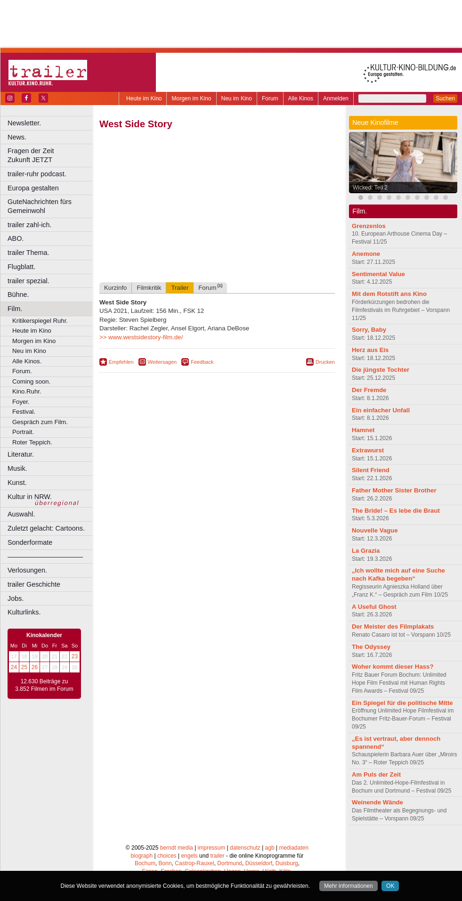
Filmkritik (149, 287)
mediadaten (293, 847)
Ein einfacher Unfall (381, 410)
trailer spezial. (28, 281)
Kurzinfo (115, 287)
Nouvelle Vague (374, 530)
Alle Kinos (300, 98)
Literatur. (21, 454)
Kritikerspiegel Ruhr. (40, 320)
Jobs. (16, 598)
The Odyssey (371, 646)
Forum (270, 98)
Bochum (145, 863)
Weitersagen (162, 362)
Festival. (23, 411)
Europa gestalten (33, 188)
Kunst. (17, 482)
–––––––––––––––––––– (45, 556)
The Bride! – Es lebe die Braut (396, 510)
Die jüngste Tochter (380, 369)
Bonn (165, 863)
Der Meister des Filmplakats (393, 626)
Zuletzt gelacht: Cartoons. (46, 528)
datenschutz (245, 847)
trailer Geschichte (34, 584)
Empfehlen (121, 362)
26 (35, 667)
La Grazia (366, 550)
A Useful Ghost (374, 606)
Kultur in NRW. (30, 496)
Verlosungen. (27, 570)
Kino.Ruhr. (26, 391)
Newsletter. (24, 123)
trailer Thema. (28, 252)
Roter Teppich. (32, 442)
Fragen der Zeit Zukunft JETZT (51, 155)
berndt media (176, 847)
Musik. (17, 468)
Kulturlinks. (24, 612)
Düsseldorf (258, 863)
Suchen (445, 98)
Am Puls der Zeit (376, 774)
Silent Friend (370, 470)
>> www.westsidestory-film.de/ (141, 337)
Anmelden (336, 98)
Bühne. (18, 294)
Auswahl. (21, 514)
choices (167, 855)
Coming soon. (31, 381)
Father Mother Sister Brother (394, 490)
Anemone (366, 253)
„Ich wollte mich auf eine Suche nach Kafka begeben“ (398, 574)
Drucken (325, 362)
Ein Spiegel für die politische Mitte (402, 702)
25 (24, 667)
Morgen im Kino (191, 98)
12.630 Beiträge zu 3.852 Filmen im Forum (44, 685)
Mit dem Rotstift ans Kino (389, 293)
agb (270, 847)
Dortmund (229, 863)
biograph (141, 855)
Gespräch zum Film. (40, 422)
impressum (212, 847)
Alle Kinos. (26, 361)
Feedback (202, 362)
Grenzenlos (369, 225)
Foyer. (21, 401)
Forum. (22, 371)
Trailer (179, 287)
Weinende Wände (377, 802)
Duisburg (287, 863)
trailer (217, 855)
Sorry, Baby (369, 329)
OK (390, 886)
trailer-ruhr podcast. (37, 174)
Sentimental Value (378, 274)
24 (14, 667)
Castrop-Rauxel (194, 863)
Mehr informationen (348, 886)
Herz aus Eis (370, 349)
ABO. (16, 238)
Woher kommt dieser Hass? (392, 666)
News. (17, 137)
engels (189, 855)
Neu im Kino (236, 98)
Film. (15, 308)
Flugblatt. (21, 266)
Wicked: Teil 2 (370, 187)
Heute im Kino (144, 98)
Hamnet (363, 430)
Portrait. (23, 431)
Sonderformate (30, 542)
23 (75, 656)
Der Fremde (369, 389)
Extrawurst (368, 450)
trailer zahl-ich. (30, 225)
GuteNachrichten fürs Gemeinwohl (40, 206)
